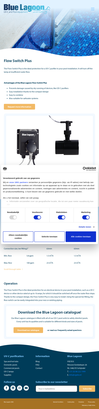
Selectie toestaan (49, 237)
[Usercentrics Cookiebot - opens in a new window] (84, 169)
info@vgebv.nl (75, 375)
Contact (39, 368)
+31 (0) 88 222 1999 (77, 371)
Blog (38, 361)
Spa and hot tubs (11, 361)
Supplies (7, 375)
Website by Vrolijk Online (88, 405)
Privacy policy (91, 402)
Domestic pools (10, 364)
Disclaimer (81, 402)
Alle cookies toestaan (81, 237)
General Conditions (58, 402)
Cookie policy (70, 402)
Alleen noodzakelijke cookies (18, 236)
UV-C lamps (9, 371)
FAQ (37, 364)
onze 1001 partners (18, 182)
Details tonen (85, 227)
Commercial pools (11, 368)
